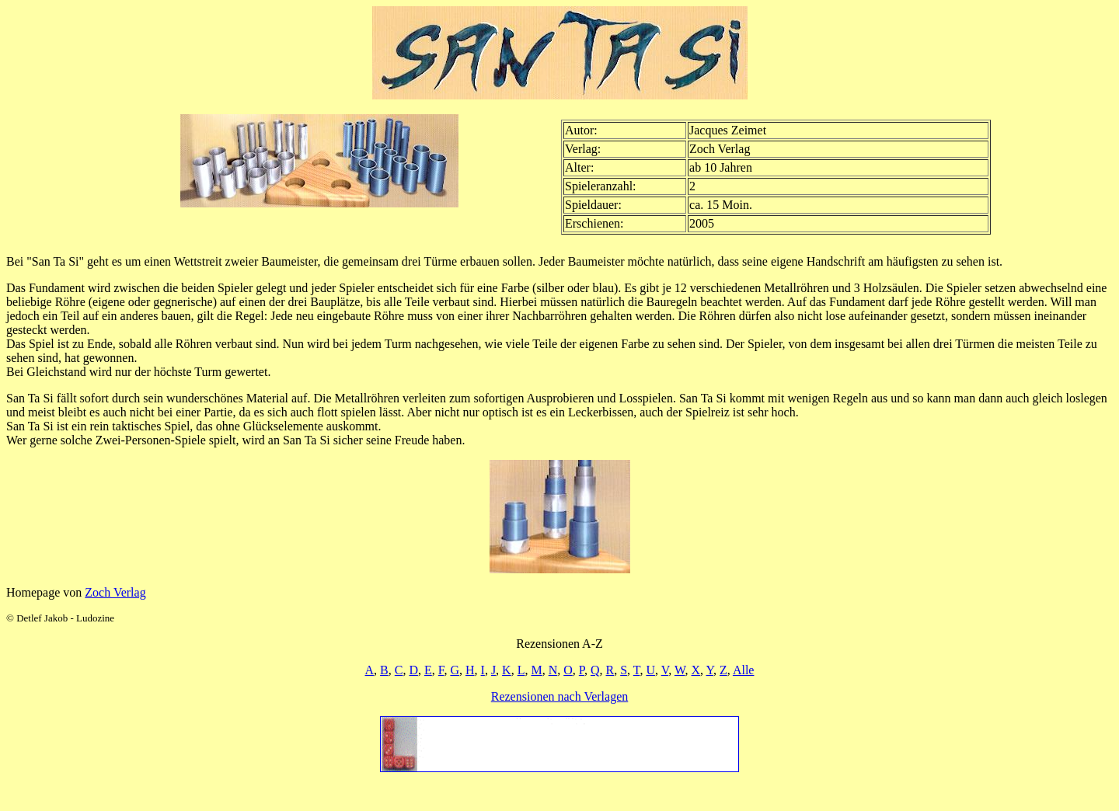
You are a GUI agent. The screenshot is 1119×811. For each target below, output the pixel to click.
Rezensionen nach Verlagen (560, 696)
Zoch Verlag (115, 592)
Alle (744, 670)
